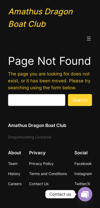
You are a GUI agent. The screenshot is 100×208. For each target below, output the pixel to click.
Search (80, 100)
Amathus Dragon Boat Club (37, 125)
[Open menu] (89, 38)
